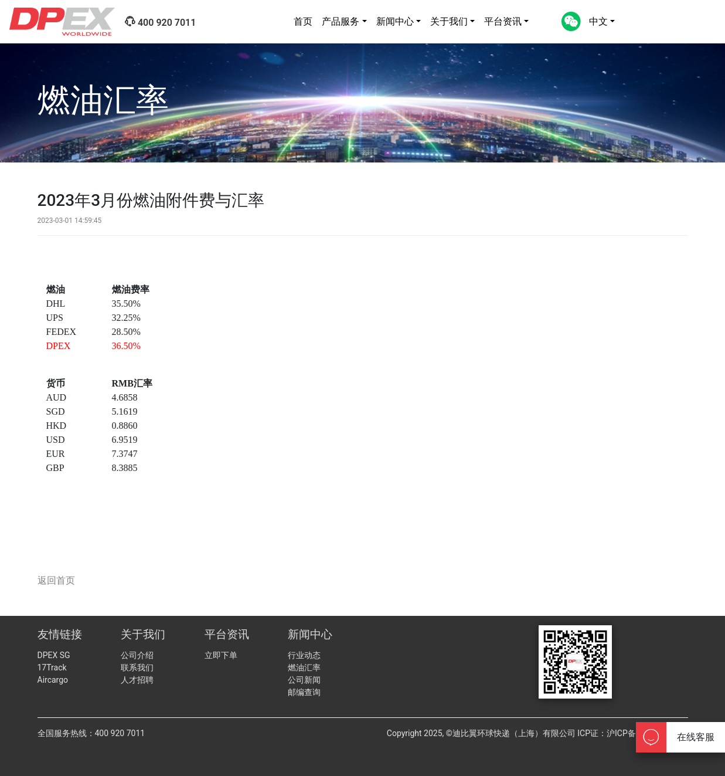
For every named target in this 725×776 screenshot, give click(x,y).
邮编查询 (304, 692)
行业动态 (304, 655)
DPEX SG (54, 655)
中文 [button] (598, 21)
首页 (303, 21)
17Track (52, 667)
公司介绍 (137, 655)
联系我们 (137, 667)
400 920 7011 (160, 22)
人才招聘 (137, 679)
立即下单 (221, 655)
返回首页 (56, 580)
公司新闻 (304, 679)
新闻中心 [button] (395, 21)
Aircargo (53, 679)
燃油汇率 (304, 667)
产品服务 (340, 21)
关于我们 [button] (449, 21)
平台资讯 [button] (503, 21)
